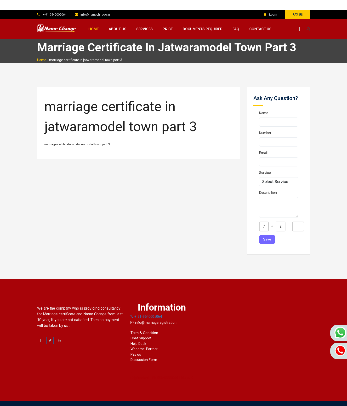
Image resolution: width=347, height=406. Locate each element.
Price (168, 19)
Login (270, 4)
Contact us (260, 19)
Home (93, 19)
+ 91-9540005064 (54, 4)
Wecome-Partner (144, 339)
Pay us (298, 4)
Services (144, 19)
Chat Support (141, 328)
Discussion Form (144, 350)
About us (117, 19)
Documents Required (202, 19)
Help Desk (138, 333)
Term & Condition (144, 323)
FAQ (236, 19)
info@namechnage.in (95, 4)
